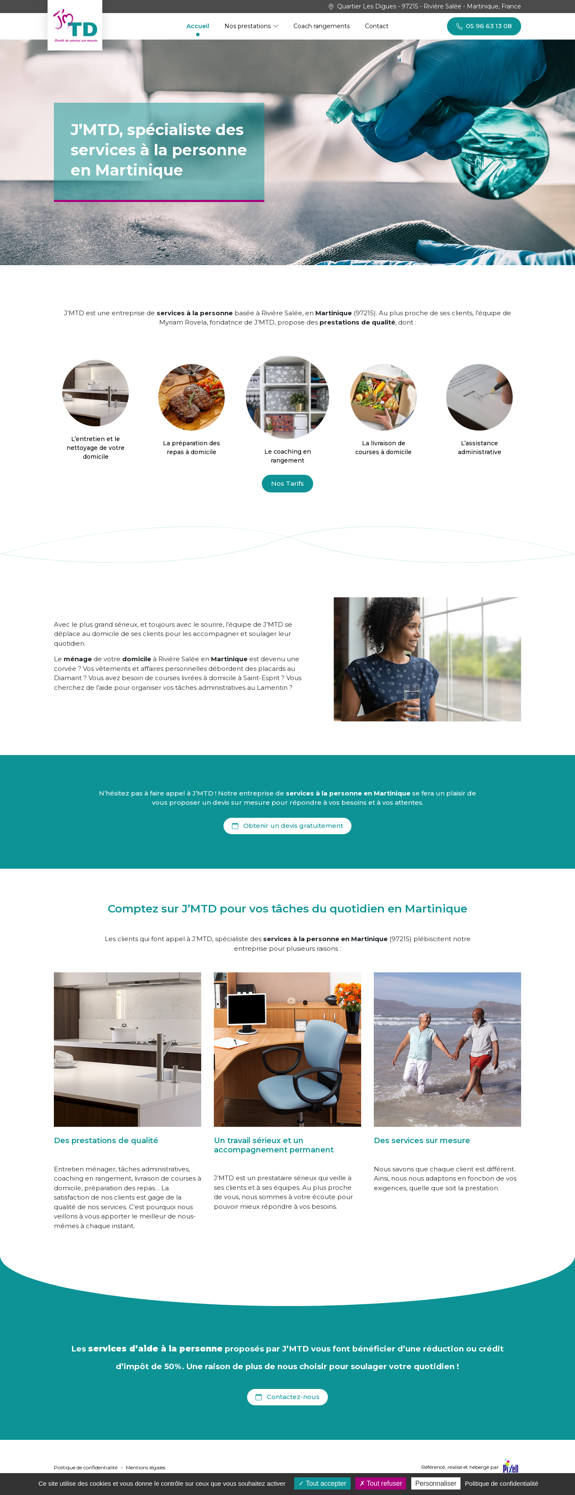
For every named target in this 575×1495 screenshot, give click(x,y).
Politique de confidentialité (85, 1467)
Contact (377, 26)
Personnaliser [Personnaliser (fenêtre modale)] (436, 1483)
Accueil (197, 26)
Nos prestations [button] (248, 26)
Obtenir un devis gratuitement (287, 825)
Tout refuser (380, 1483)
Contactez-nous (287, 1396)
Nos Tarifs (287, 483)
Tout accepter (322, 1483)
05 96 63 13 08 (484, 25)
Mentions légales (145, 1467)
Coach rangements (321, 26)
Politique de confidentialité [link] (501, 1483)
